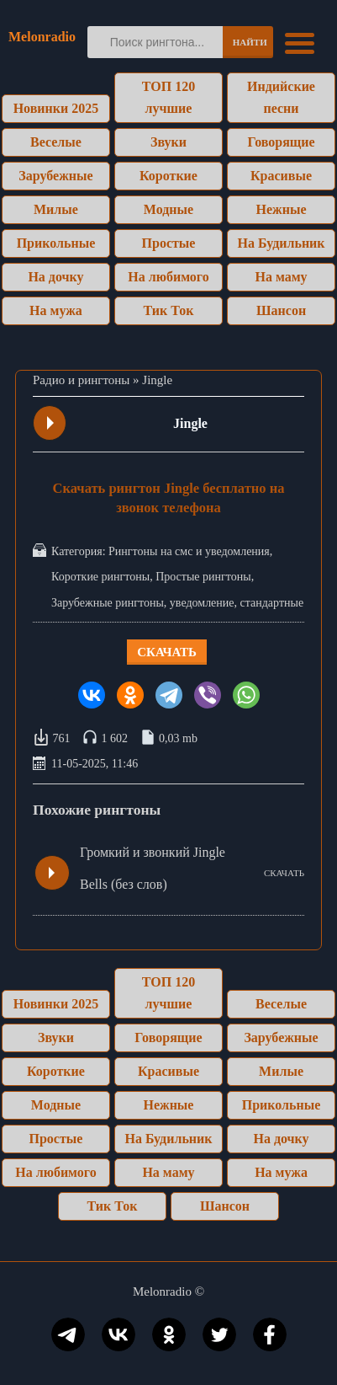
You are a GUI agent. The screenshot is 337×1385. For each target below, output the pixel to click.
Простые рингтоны (202, 576)
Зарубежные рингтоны (107, 602)
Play (50, 423)
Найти (250, 42)
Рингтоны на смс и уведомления (189, 551)
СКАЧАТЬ (284, 873)
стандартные (272, 602)
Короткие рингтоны (100, 576)
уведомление (202, 602)
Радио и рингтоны (81, 380)
